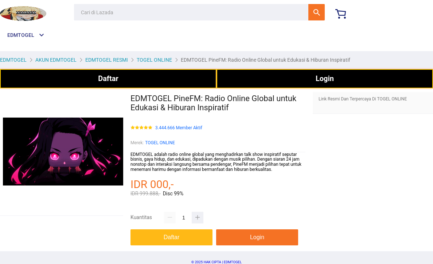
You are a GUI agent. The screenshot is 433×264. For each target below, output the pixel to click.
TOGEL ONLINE (160, 142)
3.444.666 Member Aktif (178, 128)
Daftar (108, 78)
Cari (316, 12)
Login (325, 78)
